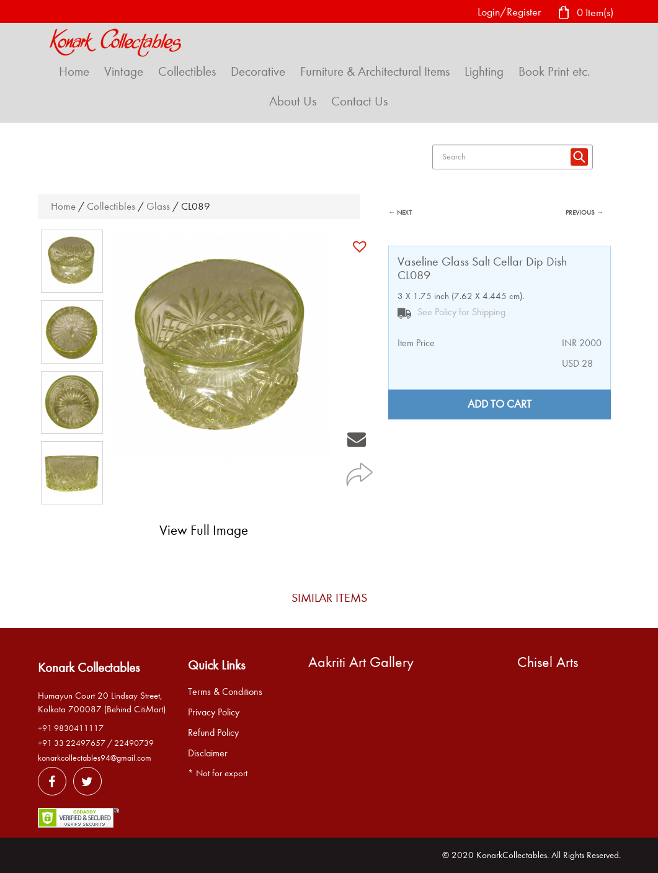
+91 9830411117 (71, 728)
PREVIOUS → (584, 212)
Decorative (258, 71)
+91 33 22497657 (71, 743)
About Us (292, 101)
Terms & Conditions (225, 691)
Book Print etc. (554, 71)
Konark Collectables (89, 667)
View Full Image (203, 530)
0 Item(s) (585, 13)
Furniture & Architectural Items (375, 71)
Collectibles (187, 71)
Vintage (123, 71)
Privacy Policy (213, 712)
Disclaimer (208, 753)
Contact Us (359, 101)
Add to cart (499, 404)
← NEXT (400, 212)
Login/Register (509, 12)
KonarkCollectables (511, 855)
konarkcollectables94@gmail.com (94, 758)
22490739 (134, 743)
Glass (158, 206)
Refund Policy (213, 732)
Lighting (484, 71)
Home (74, 71)
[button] (361, 246)
